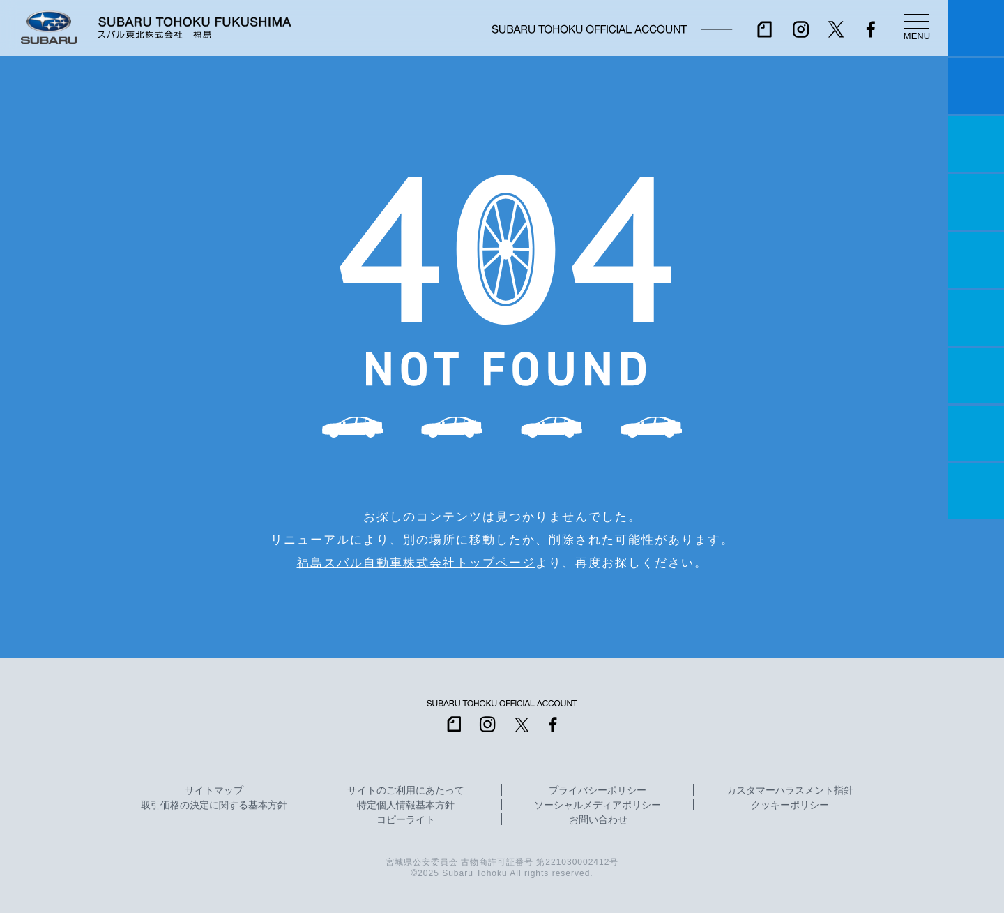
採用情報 (976, 491)
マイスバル (976, 28)
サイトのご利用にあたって (405, 791)
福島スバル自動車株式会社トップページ (416, 562)
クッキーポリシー (790, 805)
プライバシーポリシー (597, 791)
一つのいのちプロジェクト (976, 144)
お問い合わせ (598, 820)
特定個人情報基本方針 (406, 805)
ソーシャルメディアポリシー (597, 805)
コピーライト (405, 820)
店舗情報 (976, 260)
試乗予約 (976, 86)
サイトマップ (214, 791)
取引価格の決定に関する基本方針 (214, 805)
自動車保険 (976, 375)
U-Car (976, 318)
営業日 (976, 202)
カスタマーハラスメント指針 (790, 791)
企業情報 (976, 433)
